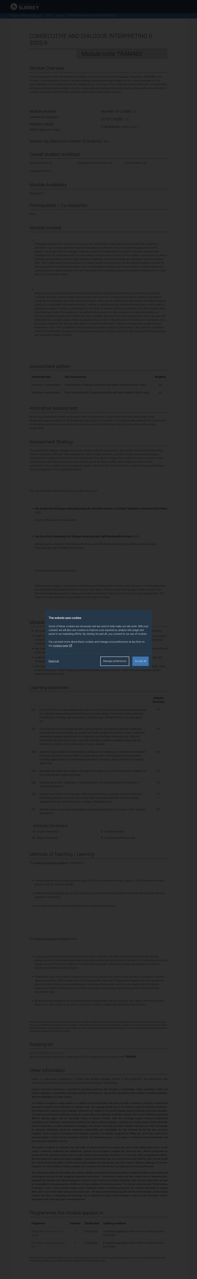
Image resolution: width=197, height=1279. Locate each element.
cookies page (62, 645)
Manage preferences (114, 661)
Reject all (54, 661)
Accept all (140, 661)
